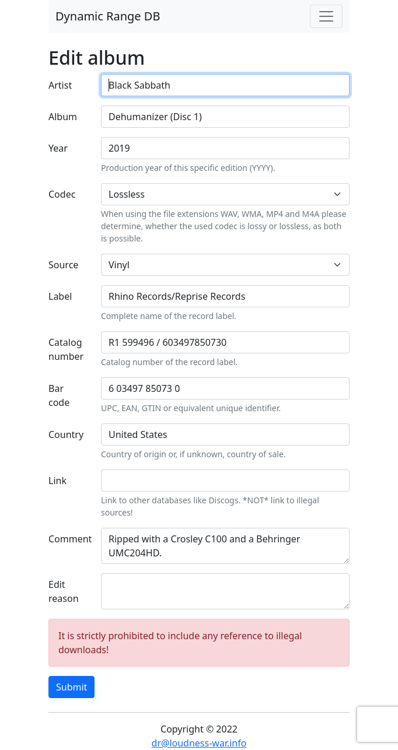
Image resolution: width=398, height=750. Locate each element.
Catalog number (65, 349)
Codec (61, 194)
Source (63, 264)
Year (58, 148)
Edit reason (63, 591)
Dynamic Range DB (107, 16)
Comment (70, 538)
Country (65, 434)
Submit (71, 687)
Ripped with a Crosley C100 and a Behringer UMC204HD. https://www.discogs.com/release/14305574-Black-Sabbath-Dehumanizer (225, 546)
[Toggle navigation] (326, 16)
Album (62, 116)
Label (60, 296)
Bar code (58, 395)
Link (57, 480)
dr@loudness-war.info (199, 743)
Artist (60, 85)
